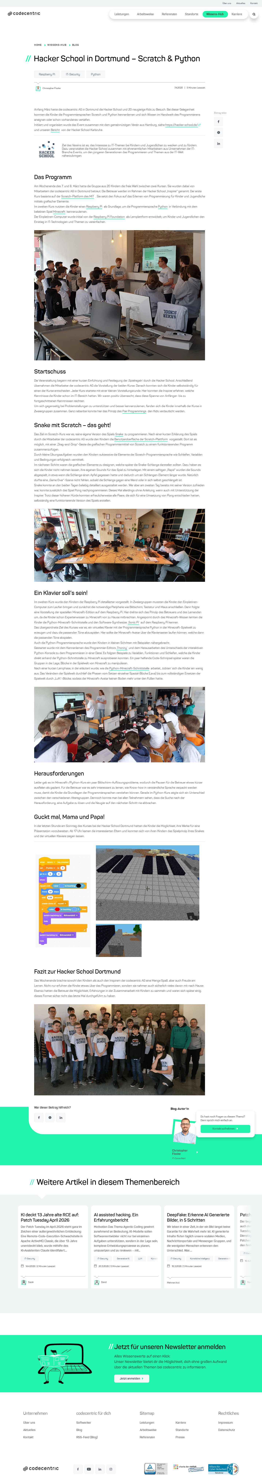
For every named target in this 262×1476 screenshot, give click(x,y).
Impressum (225, 1422)
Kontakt (254, 3)
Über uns (227, 3)
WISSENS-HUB (57, 45)
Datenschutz (226, 1430)
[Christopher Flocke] (49, 88)
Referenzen (169, 14)
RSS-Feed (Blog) (87, 1437)
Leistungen (122, 14)
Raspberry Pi (47, 74)
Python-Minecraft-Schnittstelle (129, 668)
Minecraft (59, 211)
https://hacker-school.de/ (181, 125)
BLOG (75, 45)
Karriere (237, 14)
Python (95, 74)
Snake (119, 434)
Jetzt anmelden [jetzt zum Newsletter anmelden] (131, 1378)
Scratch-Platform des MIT (77, 196)
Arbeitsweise (145, 14)
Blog (79, 1430)
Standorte (191, 14)
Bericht (55, 130)
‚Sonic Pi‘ (133, 622)
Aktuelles (240, 3)
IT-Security (73, 74)
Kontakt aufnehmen (225, 1128)
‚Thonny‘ (122, 648)
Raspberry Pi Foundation (109, 217)
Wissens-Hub (215, 14)
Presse (180, 1437)
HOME (38, 45)
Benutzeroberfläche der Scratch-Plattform (141, 439)
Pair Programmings (134, 411)
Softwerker (83, 1422)
